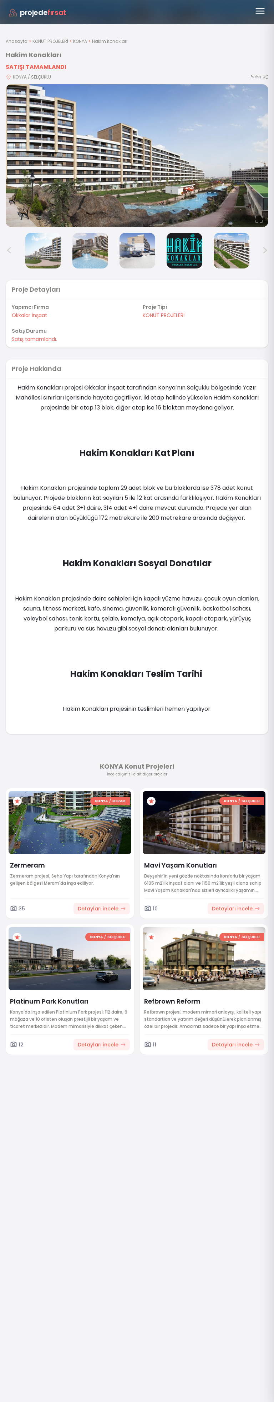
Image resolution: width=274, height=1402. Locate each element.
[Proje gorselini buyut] (137, 155)
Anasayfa (16, 41)
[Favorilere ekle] (17, 801)
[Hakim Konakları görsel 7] (231, 250)
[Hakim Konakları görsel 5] (137, 250)
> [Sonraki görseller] (265, 250)
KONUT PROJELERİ (50, 41)
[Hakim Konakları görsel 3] (43, 250)
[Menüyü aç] (260, 11)
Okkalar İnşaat (29, 315)
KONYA (80, 41)
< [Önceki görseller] (9, 250)
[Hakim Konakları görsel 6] (184, 250)
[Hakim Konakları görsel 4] (90, 250)
